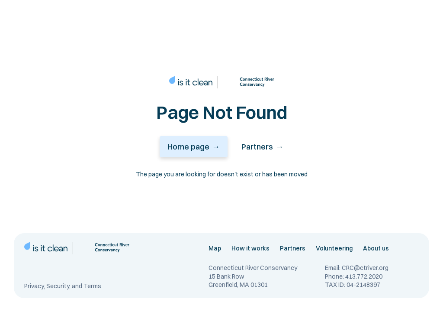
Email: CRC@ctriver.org (356, 268)
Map (215, 248)
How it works (250, 248)
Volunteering (334, 248)
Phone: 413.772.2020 (353, 276)
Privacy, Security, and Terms (62, 286)
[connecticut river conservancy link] (248, 82)
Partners (292, 248)
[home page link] (190, 82)
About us (376, 248)
